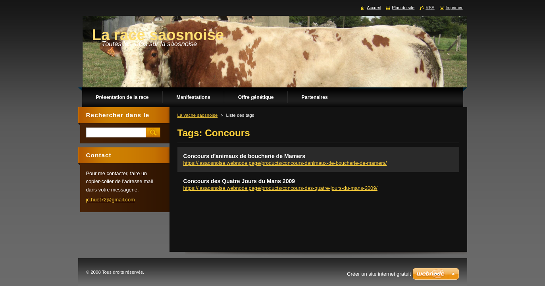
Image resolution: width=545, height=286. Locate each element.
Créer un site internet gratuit (379, 274)
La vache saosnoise (197, 115)
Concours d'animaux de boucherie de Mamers (244, 156)
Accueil (374, 7)
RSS (430, 7)
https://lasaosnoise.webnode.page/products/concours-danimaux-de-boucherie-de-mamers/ (285, 163)
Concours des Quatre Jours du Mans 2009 (239, 181)
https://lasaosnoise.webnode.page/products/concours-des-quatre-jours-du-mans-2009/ (280, 188)
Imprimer (454, 7)
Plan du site (403, 7)
